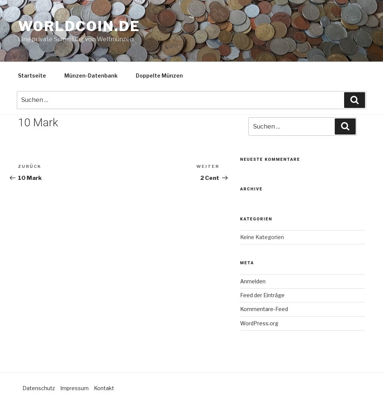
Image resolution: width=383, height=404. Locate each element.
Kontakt (104, 388)
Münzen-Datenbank (90, 75)
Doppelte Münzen (159, 75)
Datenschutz (38, 388)
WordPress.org (259, 323)
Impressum (74, 388)
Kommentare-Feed (264, 309)
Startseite (32, 75)
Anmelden (253, 281)
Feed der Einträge (262, 295)
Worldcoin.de (79, 26)
